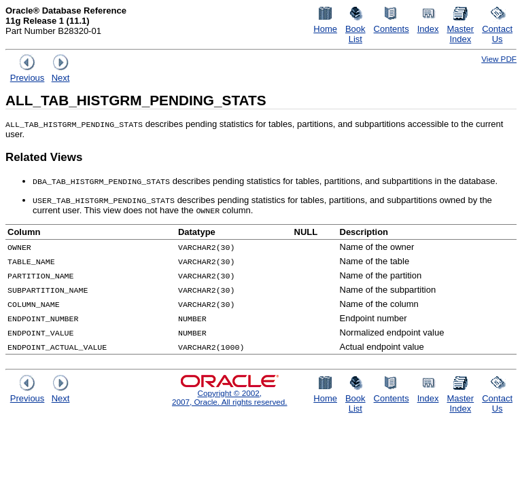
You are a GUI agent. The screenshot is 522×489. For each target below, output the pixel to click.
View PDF (499, 58)
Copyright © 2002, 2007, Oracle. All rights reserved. (230, 397)
